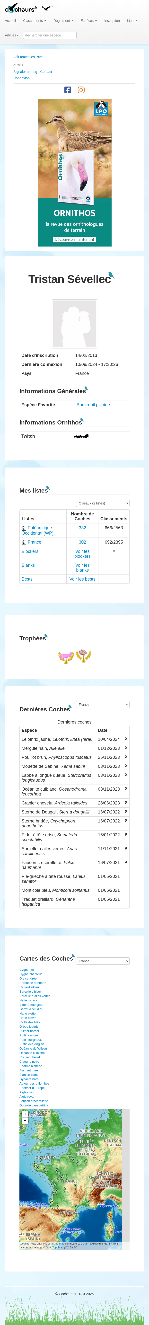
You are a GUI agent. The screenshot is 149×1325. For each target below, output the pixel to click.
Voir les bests (83, 579)
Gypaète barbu (29, 1079)
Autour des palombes (34, 1083)
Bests (27, 579)
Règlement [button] (63, 21)
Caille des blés (29, 1022)
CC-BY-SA (86, 1243)
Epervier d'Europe (32, 1088)
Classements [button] (34, 21)
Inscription (112, 21)
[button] (47, 7)
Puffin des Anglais (31, 1044)
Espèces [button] (89, 21)
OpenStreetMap (54, 1243)
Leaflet (25, 1243)
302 (82, 542)
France (34, 542)
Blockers (30, 551)
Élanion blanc (28, 1075)
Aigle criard (27, 1092)
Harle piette (27, 1013)
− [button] (25, 1121)
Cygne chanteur (30, 974)
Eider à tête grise (31, 1005)
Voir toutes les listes (28, 57)
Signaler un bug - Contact (32, 72)
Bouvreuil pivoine (93, 404)
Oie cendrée (28, 978)
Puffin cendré (28, 1035)
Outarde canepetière (33, 1105)
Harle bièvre (27, 1018)
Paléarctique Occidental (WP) (37, 530)
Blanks (28, 565)
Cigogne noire (29, 1061)
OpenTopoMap (54, 1247)
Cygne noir (27, 970)
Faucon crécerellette (33, 1101)
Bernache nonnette (32, 983)
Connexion (21, 78)
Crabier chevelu (30, 1057)
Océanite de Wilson (33, 1048)
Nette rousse (28, 1000)
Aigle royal (26, 1096)
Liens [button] (132, 21)
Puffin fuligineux (30, 1040)
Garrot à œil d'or (30, 1009)
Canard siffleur (29, 987)
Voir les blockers (82, 554)
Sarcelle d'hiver (30, 991)
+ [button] (25, 1114)
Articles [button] (11, 35)
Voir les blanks (82, 568)
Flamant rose (28, 1070)
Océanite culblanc (31, 1053)
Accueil (10, 21)
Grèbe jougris (28, 1026)
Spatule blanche (30, 1066)
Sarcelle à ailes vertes (34, 996)
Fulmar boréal (29, 1031)
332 (82, 527)
